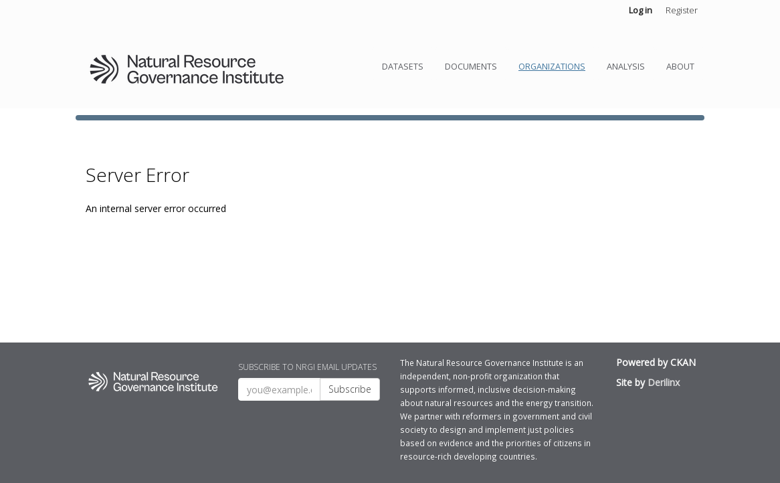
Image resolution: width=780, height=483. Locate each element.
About (680, 66)
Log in (640, 10)
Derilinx (664, 382)
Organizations (551, 66)
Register (682, 10)
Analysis (626, 66)
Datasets (402, 66)
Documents (471, 66)
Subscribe (349, 389)
